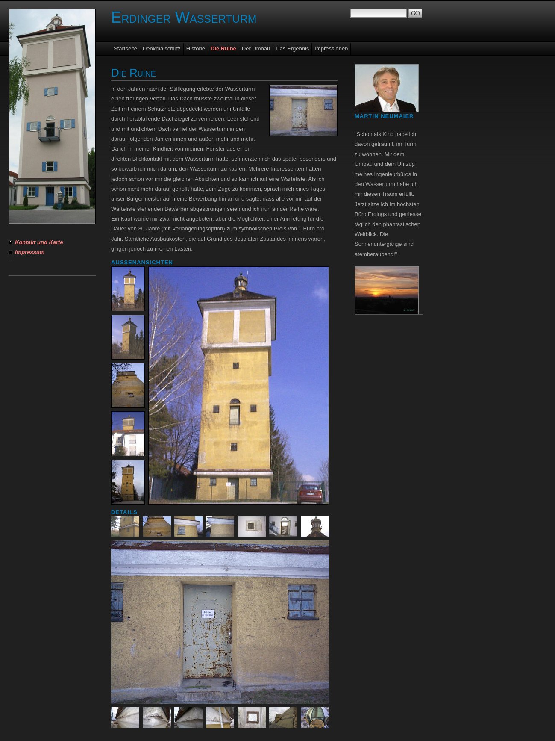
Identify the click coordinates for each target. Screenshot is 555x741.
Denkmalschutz (162, 48)
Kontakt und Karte (39, 242)
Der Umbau (256, 48)
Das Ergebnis (292, 48)
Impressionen (331, 48)
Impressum (29, 252)
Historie (195, 48)
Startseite (125, 48)
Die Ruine (223, 48)
